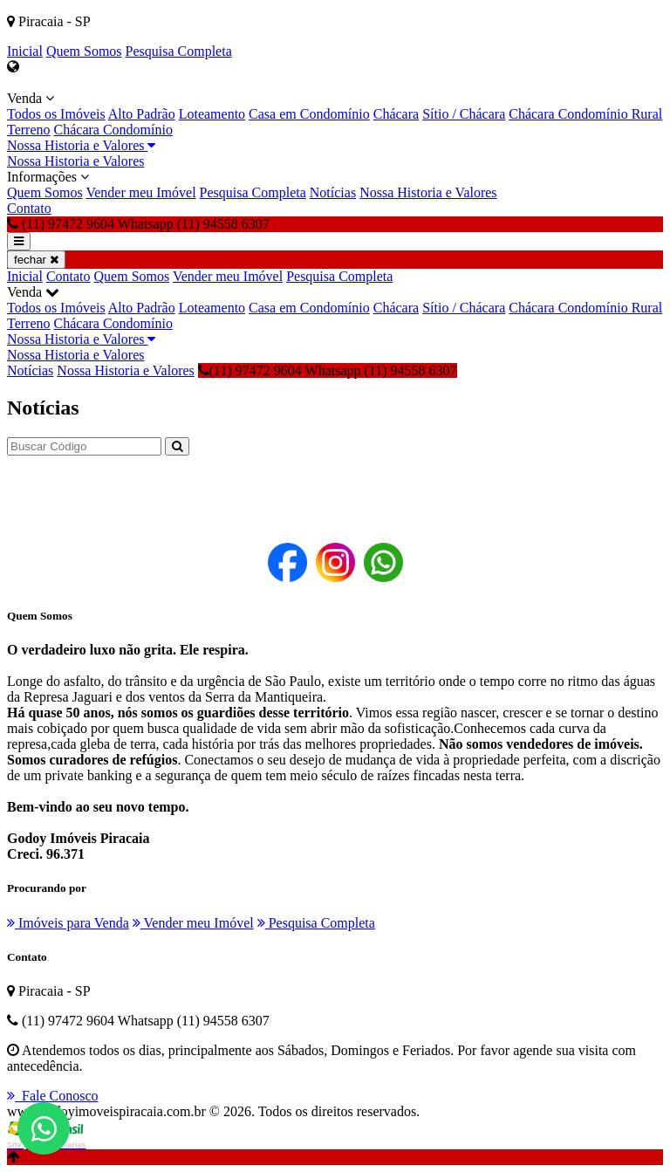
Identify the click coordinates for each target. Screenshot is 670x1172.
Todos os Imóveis (56, 113)
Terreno (29, 129)
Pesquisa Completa (179, 51)
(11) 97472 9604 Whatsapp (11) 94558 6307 (327, 370)
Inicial (25, 51)
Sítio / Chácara (463, 113)
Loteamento (212, 113)
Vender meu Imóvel (140, 192)
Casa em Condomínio (309, 113)
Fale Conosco (53, 1095)
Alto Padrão (141, 113)
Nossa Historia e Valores (81, 145)
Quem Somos (84, 51)
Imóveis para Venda (68, 922)
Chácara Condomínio (113, 129)
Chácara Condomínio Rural (585, 113)
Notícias (333, 192)
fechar (36, 259)
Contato (29, 208)
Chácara (396, 113)
